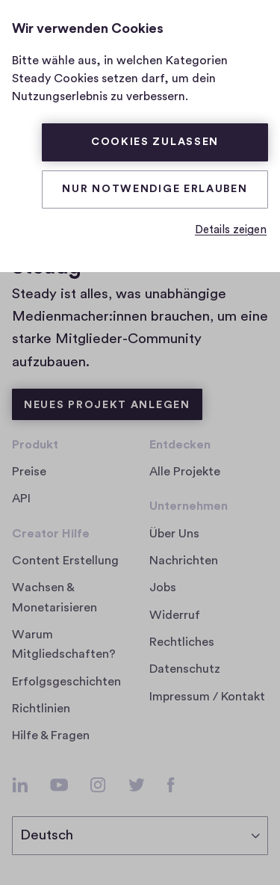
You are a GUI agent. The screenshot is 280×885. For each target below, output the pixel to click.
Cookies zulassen (155, 142)
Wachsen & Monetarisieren (54, 597)
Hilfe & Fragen (51, 735)
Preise (29, 472)
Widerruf (174, 615)
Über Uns (174, 534)
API (21, 499)
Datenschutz (184, 669)
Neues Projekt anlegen (107, 405)
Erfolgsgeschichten (66, 682)
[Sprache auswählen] (140, 835)
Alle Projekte (184, 472)
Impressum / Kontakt (207, 697)
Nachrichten (183, 561)
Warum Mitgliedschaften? (64, 644)
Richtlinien (41, 709)
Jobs (167, 587)
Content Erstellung (65, 561)
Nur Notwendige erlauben (154, 189)
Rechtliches (181, 642)
